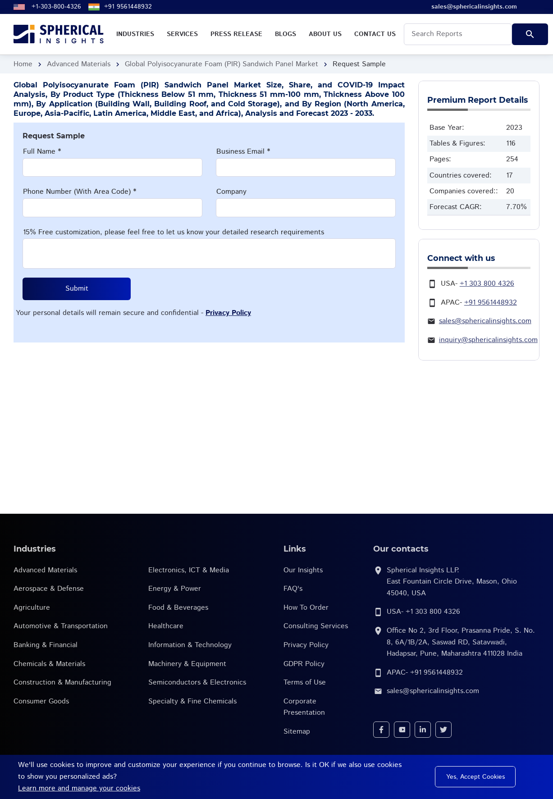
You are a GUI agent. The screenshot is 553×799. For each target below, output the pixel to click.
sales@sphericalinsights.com (485, 321)
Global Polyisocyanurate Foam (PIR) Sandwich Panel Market (221, 64)
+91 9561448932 (128, 6)
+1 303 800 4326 (487, 284)
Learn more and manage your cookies (79, 788)
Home (23, 64)
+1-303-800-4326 (56, 6)
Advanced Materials (78, 64)
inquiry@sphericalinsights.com (488, 340)
